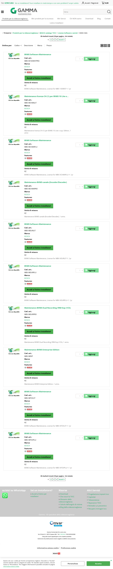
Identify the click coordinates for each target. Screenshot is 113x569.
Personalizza (73, 563)
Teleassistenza (93, 502)
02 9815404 (62, 536)
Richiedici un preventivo (97, 508)
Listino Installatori (62, 24)
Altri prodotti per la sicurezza (47, 19)
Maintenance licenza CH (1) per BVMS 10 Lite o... (46, 98)
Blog (105, 19)
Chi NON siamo (81, 19)
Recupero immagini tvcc (97, 511)
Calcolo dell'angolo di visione (71, 507)
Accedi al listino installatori (39, 80)
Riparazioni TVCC (94, 505)
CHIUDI (111, 560)
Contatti (48, 24)
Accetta (98, 563)
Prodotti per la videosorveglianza (18, 19)
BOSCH (27, 69)
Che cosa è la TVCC (67, 499)
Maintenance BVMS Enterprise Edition (41, 352)
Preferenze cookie (68, 550)
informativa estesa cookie (11, 566)
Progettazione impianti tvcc (98, 496)
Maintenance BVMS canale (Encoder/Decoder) (45, 184)
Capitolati (92, 499)
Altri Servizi (66, 19)
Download (95, 19)
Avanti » (62, 42)
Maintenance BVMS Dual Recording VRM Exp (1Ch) (47, 310)
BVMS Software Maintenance (37, 56)
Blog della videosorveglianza (70, 509)
